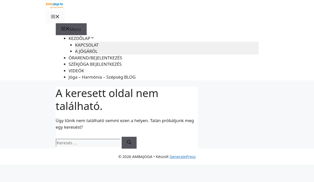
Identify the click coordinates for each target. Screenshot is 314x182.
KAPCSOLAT (87, 45)
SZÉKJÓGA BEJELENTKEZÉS (95, 64)
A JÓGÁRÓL (86, 51)
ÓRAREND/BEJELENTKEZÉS (95, 58)
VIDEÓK (76, 71)
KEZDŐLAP (82, 38)
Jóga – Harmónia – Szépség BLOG (102, 77)
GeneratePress (183, 156)
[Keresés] (129, 143)
